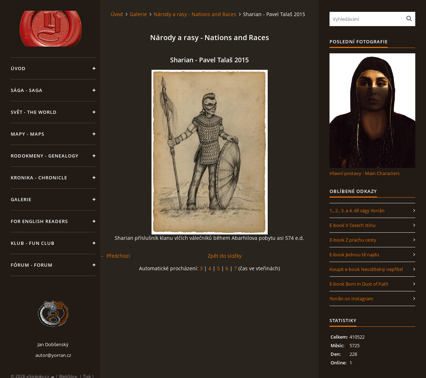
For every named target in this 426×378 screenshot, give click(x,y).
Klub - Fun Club (33, 243)
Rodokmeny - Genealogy (45, 155)
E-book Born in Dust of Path (359, 284)
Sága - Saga (27, 90)
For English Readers (39, 221)
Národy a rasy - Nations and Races (195, 14)
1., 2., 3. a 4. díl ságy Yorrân (357, 210)
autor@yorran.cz (53, 355)
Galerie (21, 199)
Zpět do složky (225, 255)
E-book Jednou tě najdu (354, 254)
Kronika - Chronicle (39, 177)
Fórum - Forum (32, 265)
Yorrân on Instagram (351, 298)
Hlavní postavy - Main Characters (365, 173)
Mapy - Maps (27, 134)
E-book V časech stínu (353, 225)
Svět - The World (34, 112)
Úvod (18, 68)
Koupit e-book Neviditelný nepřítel (366, 269)
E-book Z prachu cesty (353, 240)
